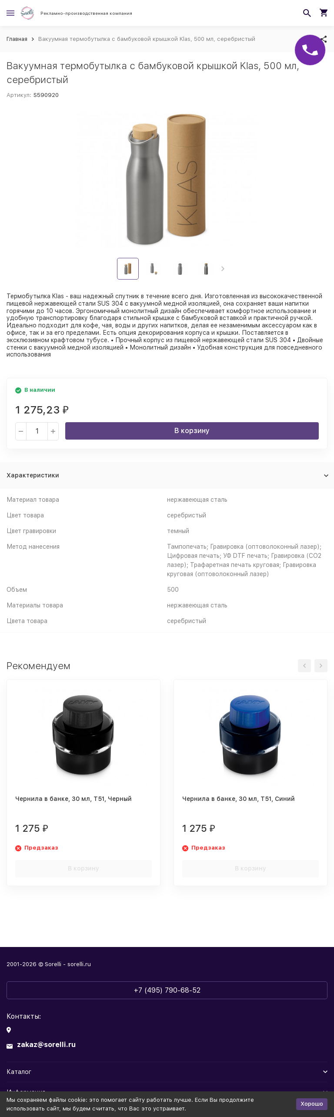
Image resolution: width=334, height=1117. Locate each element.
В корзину (192, 431)
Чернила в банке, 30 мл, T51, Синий (238, 798)
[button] (223, 269)
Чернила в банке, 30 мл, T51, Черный (73, 798)
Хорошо (312, 1103)
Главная (17, 39)
